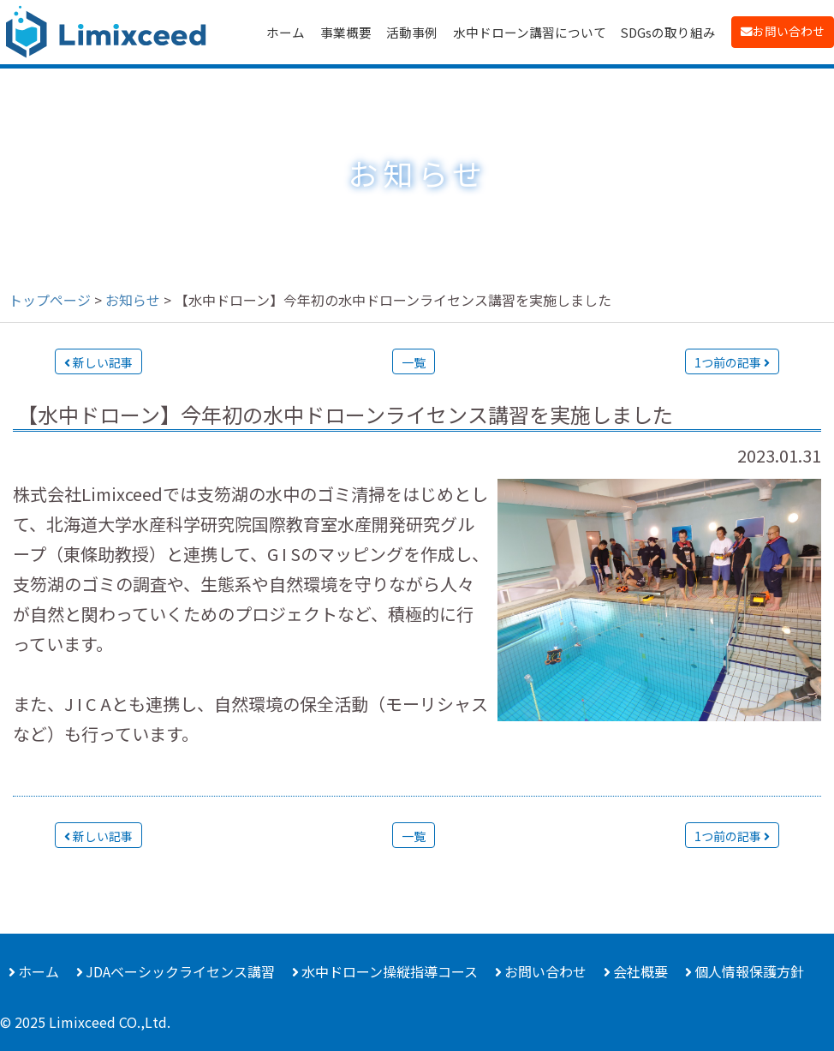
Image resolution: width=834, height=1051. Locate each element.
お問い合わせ (789, 30)
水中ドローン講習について (529, 32)
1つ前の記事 (732, 362)
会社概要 (640, 971)
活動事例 (412, 32)
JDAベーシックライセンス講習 (180, 971)
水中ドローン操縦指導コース (389, 971)
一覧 (414, 362)
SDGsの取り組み (668, 32)
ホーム (285, 32)
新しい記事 (98, 362)
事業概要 (346, 32)
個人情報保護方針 (749, 971)
